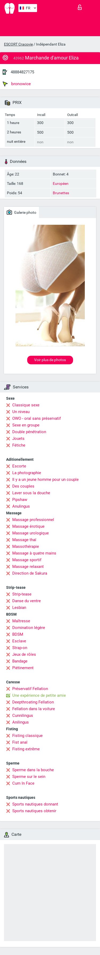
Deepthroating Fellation (33, 702)
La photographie (26, 472)
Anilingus (20, 722)
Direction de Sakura (29, 573)
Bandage (19, 661)
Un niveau (21, 411)
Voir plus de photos (50, 360)
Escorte (19, 466)
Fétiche (18, 445)
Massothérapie (25, 546)
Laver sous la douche (31, 492)
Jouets (18, 438)
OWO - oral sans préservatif (36, 418)
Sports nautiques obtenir (34, 810)
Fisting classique (27, 735)
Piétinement (23, 667)
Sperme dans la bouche (33, 769)
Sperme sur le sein (28, 776)
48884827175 (22, 72)
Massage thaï (24, 539)
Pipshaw (19, 499)
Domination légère (28, 627)
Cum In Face (23, 783)
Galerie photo (21, 212)
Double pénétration (29, 431)
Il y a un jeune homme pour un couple (45, 479)
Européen (61, 183)
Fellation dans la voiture (33, 708)
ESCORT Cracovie (18, 44)
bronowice (17, 84)
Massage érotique (28, 526)
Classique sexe (25, 405)
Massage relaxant (28, 566)
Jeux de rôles (24, 654)
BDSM (17, 634)
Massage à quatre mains (34, 553)
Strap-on (19, 647)
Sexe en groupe (25, 425)
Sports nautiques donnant (35, 804)
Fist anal (19, 742)
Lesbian (19, 607)
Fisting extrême (26, 749)
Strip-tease (21, 594)
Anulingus (21, 506)
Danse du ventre (26, 600)
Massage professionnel (33, 519)
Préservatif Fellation (30, 688)
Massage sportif (26, 559)
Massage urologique (30, 533)
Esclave (19, 641)
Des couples (23, 486)
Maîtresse (21, 621)
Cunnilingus (22, 715)
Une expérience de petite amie (39, 695)
